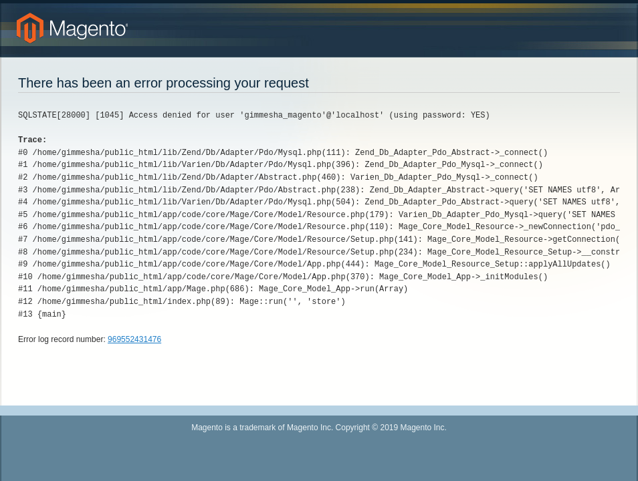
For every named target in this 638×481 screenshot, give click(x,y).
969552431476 (134, 339)
